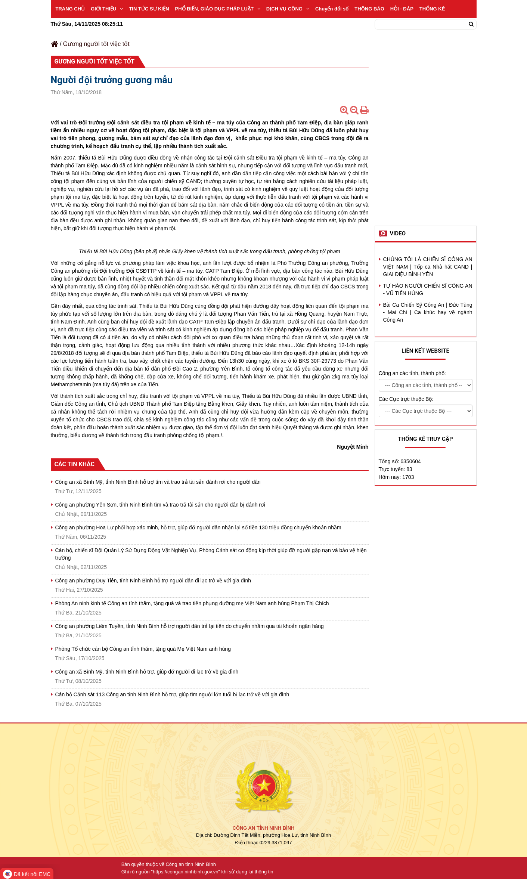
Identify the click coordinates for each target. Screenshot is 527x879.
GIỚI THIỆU (107, 9)
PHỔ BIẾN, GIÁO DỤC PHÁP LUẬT (217, 9)
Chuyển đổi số (331, 9)
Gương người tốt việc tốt (96, 44)
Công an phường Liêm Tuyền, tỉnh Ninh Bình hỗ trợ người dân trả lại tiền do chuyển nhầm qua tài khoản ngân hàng (189, 626)
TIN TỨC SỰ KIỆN (149, 9)
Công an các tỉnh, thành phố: (412, 373)
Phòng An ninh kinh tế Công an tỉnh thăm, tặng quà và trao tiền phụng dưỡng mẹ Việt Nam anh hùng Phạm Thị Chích (192, 603)
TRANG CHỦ (70, 9)
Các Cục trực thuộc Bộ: (406, 399)
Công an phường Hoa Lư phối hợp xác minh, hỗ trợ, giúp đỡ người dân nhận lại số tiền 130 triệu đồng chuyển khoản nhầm (198, 527)
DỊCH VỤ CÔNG (287, 9)
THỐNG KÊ (432, 9)
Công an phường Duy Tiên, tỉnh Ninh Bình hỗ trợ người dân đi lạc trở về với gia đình (153, 581)
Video (398, 233)
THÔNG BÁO (369, 9)
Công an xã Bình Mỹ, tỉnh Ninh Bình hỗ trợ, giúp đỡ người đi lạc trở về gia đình (147, 672)
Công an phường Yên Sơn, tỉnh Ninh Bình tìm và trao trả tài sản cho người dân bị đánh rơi (160, 505)
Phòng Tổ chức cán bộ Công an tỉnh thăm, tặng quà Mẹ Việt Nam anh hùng (143, 649)
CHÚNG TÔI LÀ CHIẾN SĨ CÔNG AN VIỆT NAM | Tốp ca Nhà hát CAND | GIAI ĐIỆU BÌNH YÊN (427, 266)
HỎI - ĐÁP (401, 9)
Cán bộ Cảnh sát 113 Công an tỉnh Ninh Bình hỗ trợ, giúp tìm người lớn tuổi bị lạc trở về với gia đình (172, 694)
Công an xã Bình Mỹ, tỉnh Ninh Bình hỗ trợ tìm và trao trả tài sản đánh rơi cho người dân (158, 482)
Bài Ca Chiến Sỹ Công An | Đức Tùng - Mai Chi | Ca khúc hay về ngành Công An (427, 312)
